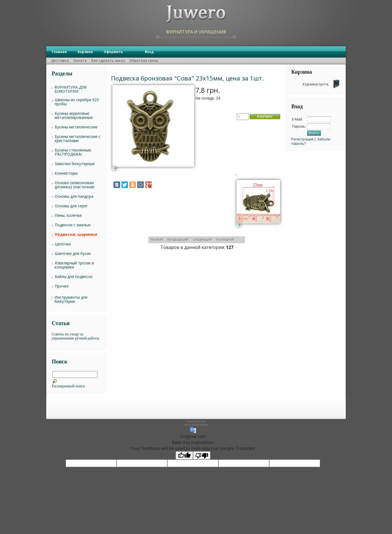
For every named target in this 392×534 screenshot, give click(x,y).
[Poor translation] (201, 455)
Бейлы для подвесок (74, 276)
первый (157, 239)
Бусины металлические (76, 126)
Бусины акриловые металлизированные (74, 115)
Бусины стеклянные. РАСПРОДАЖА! (73, 152)
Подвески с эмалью (73, 224)
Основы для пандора (74, 196)
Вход (149, 52)
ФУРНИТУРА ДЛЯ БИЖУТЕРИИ (70, 89)
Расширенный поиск (68, 386)
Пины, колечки (68, 215)
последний (225, 239)
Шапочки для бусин (73, 253)
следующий (202, 239)
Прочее (62, 286)
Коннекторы (66, 173)
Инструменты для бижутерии (70, 299)
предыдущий (177, 239)
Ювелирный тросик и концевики (74, 265)
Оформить (113, 52)
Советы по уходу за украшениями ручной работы (75, 336)
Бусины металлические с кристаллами (77, 138)
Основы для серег (71, 205)
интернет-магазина (200, 425)
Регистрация (302, 139)
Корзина (85, 52)
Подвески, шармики (76, 234)
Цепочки (63, 243)
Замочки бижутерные (75, 163)
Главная (59, 52)
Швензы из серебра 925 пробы (77, 101)
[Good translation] (184, 455)
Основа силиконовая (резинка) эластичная (74, 184)
